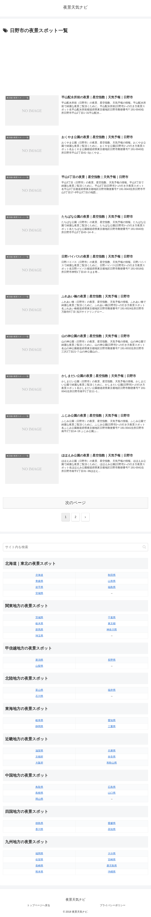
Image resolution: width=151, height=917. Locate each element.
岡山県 (39, 798)
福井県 (112, 689)
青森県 (39, 581)
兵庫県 (112, 750)
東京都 (112, 623)
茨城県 (39, 617)
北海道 (39, 574)
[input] (75, 547)
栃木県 (39, 623)
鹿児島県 (112, 865)
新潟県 (39, 659)
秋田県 (112, 574)
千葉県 (112, 617)
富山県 (39, 689)
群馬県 (39, 629)
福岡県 (39, 853)
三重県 (112, 726)
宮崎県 (112, 859)
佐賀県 (39, 859)
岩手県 (39, 587)
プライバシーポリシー (112, 905)
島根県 (39, 792)
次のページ (75, 502)
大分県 (112, 853)
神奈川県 (112, 629)
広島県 (112, 786)
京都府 (39, 756)
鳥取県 (39, 786)
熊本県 (39, 871)
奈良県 (112, 756)
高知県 (112, 829)
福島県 (112, 587)
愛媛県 (112, 823)
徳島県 (39, 823)
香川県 (39, 829)
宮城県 (39, 593)
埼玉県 (39, 635)
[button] (144, 547)
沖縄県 (112, 871)
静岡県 (39, 726)
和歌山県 (112, 762)
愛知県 (112, 720)
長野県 (112, 659)
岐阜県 (39, 720)
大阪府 (39, 762)
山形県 (112, 581)
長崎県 (39, 865)
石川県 (39, 696)
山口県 (112, 792)
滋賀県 (39, 750)
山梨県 (39, 665)
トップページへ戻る (38, 905)
